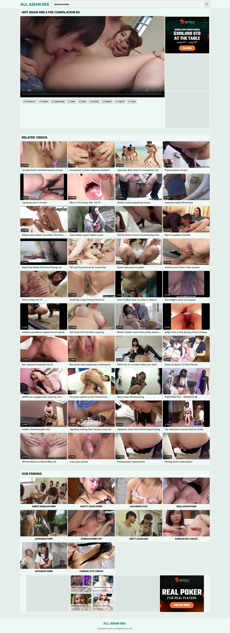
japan (108, 101)
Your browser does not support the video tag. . (92, 56)
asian (45, 101)
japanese (59, 101)
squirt (121, 101)
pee (73, 101)
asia (133, 101)
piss (84, 101)
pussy (96, 101)
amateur (30, 101)
